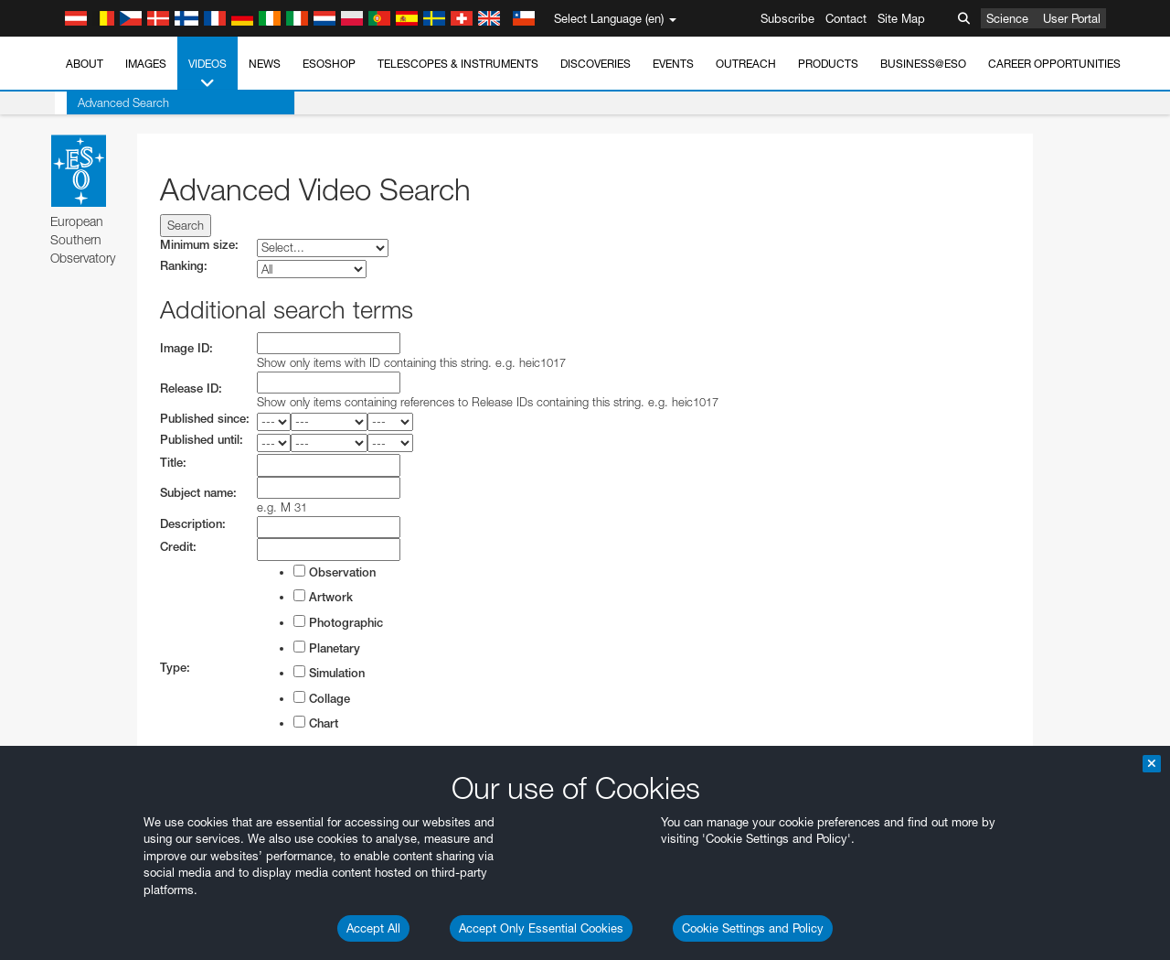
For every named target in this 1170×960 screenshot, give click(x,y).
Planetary (326, 648)
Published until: (201, 440)
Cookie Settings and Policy (753, 928)
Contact (846, 18)
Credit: (178, 547)
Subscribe (787, 18)
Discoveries (595, 63)
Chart (315, 723)
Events (673, 63)
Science (1007, 18)
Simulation (329, 672)
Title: (173, 462)
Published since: (205, 419)
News (265, 63)
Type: (175, 667)
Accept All (373, 928)
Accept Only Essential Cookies (541, 928)
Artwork (323, 596)
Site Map (901, 18)
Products (828, 63)
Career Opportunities (1054, 63)
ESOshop (329, 63)
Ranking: (183, 266)
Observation (334, 572)
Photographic (338, 622)
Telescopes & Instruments (458, 63)
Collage (321, 698)
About (84, 63)
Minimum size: (199, 245)
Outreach (746, 63)
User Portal (1072, 18)
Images (145, 63)
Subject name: (198, 493)
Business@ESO (923, 63)
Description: (193, 524)
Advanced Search (111, 102)
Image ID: (186, 348)
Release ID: (191, 388)
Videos (207, 74)
